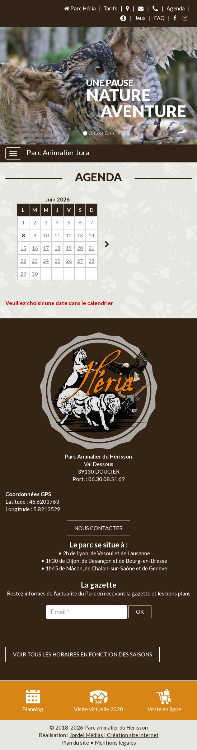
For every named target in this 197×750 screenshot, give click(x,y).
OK (140, 611)
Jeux (140, 18)
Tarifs (110, 8)
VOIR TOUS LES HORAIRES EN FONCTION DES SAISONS (82, 654)
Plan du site (75, 742)
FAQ (159, 18)
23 (35, 261)
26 (69, 261)
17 (46, 248)
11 (57, 235)
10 (46, 235)
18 (57, 248)
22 (23, 261)
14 (91, 235)
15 (23, 248)
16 (35, 248)
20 (80, 248)
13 (80, 235)
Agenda (175, 8)
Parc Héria (79, 8)
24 (46, 261)
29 (23, 274)
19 (69, 248)
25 (57, 261)
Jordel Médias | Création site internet (114, 735)
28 (91, 261)
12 (69, 235)
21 (91, 248)
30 (35, 274)
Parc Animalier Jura (58, 152)
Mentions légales (115, 742)
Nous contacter (98, 528)
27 (80, 261)
